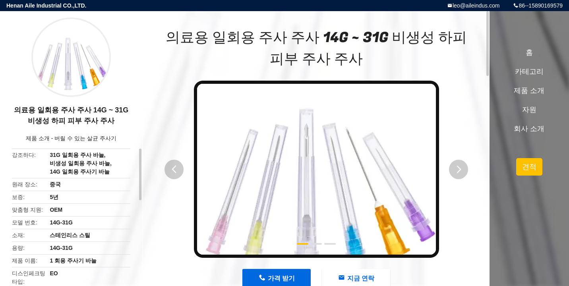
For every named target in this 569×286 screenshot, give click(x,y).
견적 (529, 167)
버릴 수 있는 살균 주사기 (85, 138)
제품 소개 (38, 138)
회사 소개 (529, 129)
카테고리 (529, 71)
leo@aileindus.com (476, 5)
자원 (529, 110)
